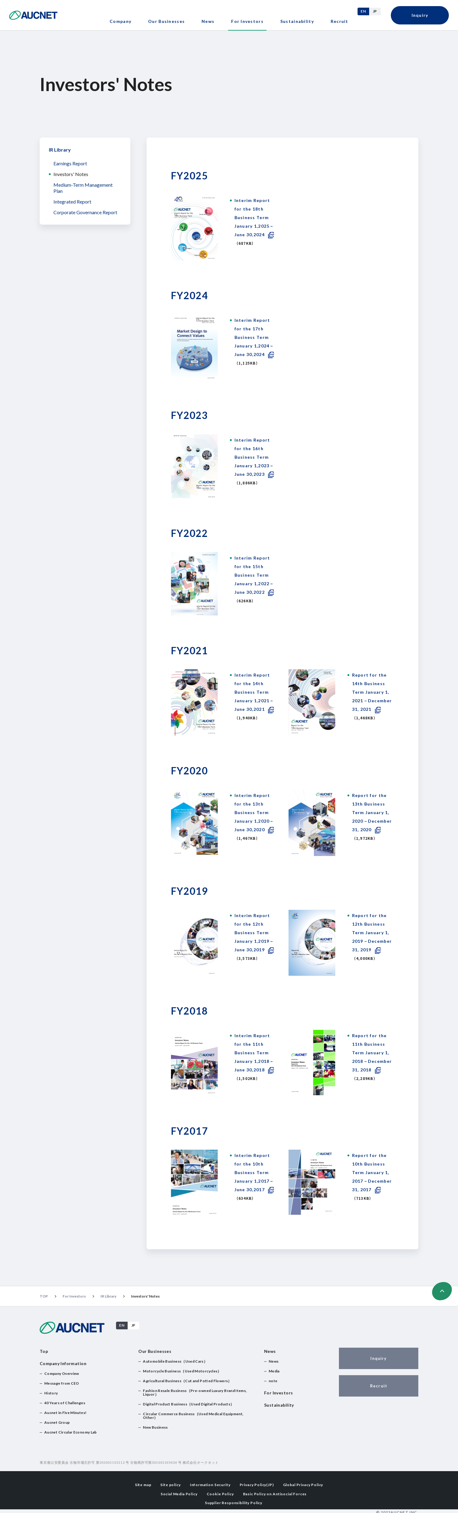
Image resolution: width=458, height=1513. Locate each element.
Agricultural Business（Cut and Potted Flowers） (187, 1381)
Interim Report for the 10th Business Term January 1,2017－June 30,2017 (254, 1172)
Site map (143, 1484)
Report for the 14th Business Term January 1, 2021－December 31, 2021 (372, 692)
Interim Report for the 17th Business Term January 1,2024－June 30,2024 (254, 337)
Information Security (210, 1484)
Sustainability (297, 21)
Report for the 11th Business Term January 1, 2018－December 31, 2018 (372, 1052)
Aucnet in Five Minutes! (65, 1412)
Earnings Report (70, 163)
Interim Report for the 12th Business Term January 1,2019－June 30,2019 (254, 932)
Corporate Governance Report (85, 212)
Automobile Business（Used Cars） (175, 1361)
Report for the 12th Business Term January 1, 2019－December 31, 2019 (372, 932)
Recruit (339, 21)
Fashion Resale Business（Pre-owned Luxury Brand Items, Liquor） (195, 1392)
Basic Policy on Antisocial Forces (275, 1493)
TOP (44, 1296)
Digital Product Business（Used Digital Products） (188, 1404)
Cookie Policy (220, 1493)
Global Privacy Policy (303, 1484)
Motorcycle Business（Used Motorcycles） (182, 1371)
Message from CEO (61, 1383)
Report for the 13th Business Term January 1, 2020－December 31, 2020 (372, 812)
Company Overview (61, 1373)
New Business (155, 1427)
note (273, 1381)
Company (120, 21)
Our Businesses (166, 21)
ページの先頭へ (442, 1291)
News (208, 21)
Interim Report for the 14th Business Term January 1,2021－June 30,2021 (254, 692)
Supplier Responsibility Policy (233, 1501)
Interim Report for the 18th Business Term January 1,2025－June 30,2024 (254, 217)
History (51, 1393)
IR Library (60, 149)
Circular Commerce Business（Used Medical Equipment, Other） (193, 1416)
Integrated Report (72, 201)
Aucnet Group (57, 1422)
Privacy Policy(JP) (257, 1484)
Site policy (170, 1484)
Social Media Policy (179, 1493)
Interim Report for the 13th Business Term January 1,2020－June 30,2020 (254, 812)
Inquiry (420, 15)
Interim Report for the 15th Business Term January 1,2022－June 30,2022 (254, 575)
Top (44, 1351)
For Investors (74, 1296)
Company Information (63, 1363)
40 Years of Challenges (64, 1403)
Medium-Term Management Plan (83, 188)
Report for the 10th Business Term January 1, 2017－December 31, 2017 (372, 1172)
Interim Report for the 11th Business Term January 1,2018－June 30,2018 (254, 1052)
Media (274, 1371)
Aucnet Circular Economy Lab (70, 1432)
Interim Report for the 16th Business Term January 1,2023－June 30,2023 (254, 457)
